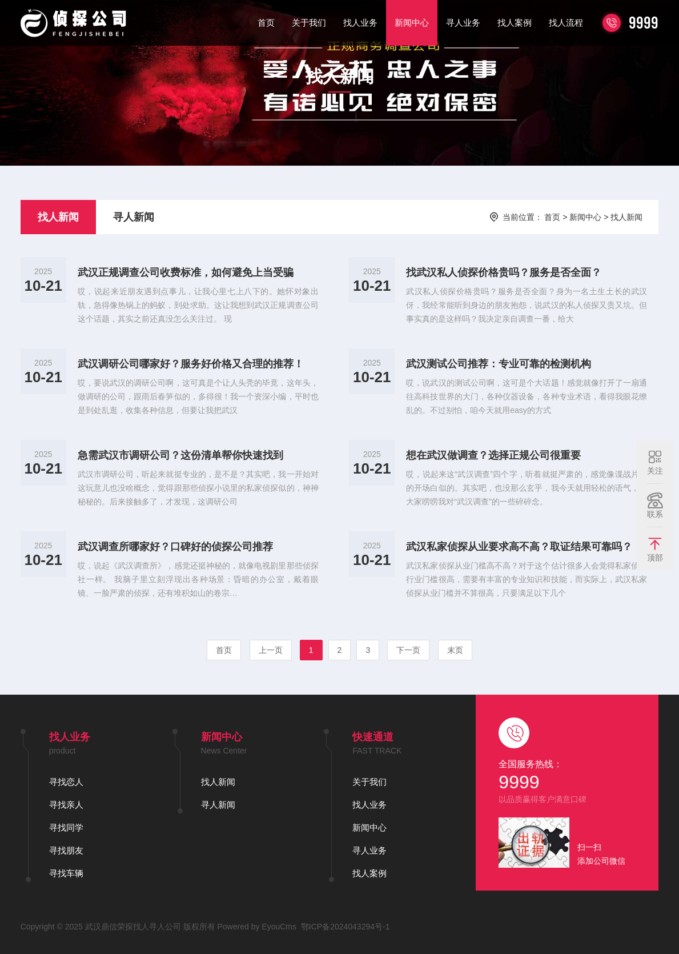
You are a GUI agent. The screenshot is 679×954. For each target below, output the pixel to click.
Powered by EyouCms (255, 926)
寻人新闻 (133, 217)
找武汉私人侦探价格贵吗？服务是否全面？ (503, 272)
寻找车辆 (66, 873)
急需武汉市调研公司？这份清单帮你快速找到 (180, 455)
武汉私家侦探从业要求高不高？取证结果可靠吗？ (519, 546)
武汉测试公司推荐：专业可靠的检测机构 (498, 364)
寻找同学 (66, 827)
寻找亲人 (66, 804)
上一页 (271, 650)
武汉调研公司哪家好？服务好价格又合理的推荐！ (191, 364)
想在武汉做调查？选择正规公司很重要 (493, 455)
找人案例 (514, 22)
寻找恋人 (66, 782)
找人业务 (360, 22)
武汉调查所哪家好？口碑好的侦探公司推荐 (175, 546)
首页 (266, 22)
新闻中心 (412, 22)
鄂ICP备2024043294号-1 (345, 926)
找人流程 (566, 22)
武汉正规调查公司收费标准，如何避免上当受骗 (186, 272)
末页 (455, 650)
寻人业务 (463, 22)
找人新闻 (58, 217)
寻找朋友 (66, 850)
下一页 (408, 650)
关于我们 (309, 22)
